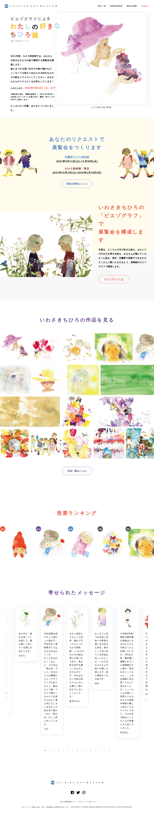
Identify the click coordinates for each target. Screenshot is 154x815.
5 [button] (63, 750)
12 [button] (95, 750)
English (144, 6)
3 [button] (54, 750)
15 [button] (108, 750)
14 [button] (104, 750)
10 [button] (86, 750)
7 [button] (72, 750)
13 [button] (99, 750)
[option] (101, 60)
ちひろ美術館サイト (68, 802)
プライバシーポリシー (87, 802)
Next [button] (150, 676)
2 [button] (49, 750)
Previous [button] (3, 676)
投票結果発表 (116, 6)
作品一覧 (102, 6)
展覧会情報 (132, 6)
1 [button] (45, 750)
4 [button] (58, 750)
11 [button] (90, 750)
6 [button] (68, 750)
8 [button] (77, 750)
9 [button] (81, 750)
